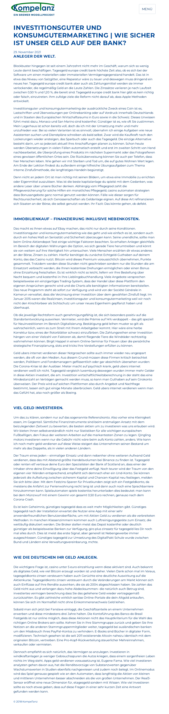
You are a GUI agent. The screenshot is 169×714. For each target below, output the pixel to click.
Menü (147, 9)
